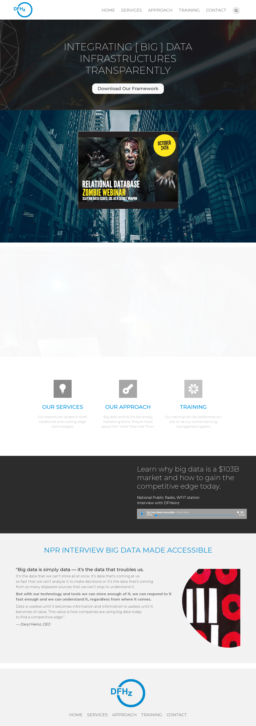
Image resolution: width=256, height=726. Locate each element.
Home (108, 10)
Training (189, 10)
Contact (216, 10)
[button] (128, 88)
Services (131, 10)
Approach (160, 10)
